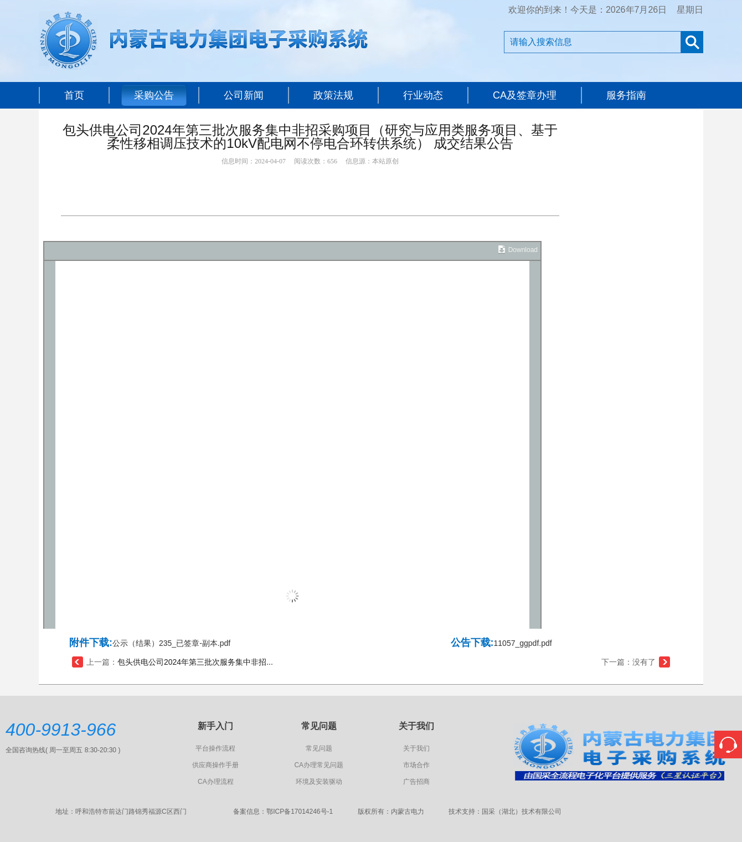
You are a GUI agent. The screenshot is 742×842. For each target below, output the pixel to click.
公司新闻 (244, 95)
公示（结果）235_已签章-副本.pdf (171, 643)
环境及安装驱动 (319, 781)
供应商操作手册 (215, 765)
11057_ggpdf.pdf (523, 643)
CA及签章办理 (524, 95)
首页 (74, 95)
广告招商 (416, 781)
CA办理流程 (216, 781)
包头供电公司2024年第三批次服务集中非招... (195, 662)
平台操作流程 (215, 748)
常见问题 (319, 748)
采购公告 (154, 95)
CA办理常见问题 (318, 765)
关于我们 (416, 748)
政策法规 (333, 95)
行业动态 (423, 95)
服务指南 (626, 95)
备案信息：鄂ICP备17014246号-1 (283, 811)
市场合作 (416, 765)
